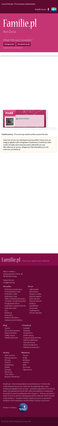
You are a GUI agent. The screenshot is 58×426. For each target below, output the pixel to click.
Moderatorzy (28, 335)
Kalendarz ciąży (11, 294)
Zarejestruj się (23, 44)
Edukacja (8, 313)
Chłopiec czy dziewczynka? (15, 301)
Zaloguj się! (9, 44)
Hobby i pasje (10, 335)
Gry (6, 310)
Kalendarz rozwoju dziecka (15, 306)
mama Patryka (22, 118)
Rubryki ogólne (35, 296)
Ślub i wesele (34, 299)
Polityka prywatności (31, 347)
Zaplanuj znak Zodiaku (13, 320)
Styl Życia (8, 372)
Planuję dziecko (35, 301)
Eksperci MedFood (12, 377)
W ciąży (8, 360)
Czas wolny (9, 374)
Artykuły (26, 360)
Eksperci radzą (35, 294)
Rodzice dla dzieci (12, 318)
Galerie (26, 362)
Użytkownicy (7, 134)
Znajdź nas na (42, 9)
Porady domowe (35, 313)
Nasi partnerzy (29, 342)
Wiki (24, 365)
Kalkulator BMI (10, 308)
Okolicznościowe (11, 338)
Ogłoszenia (34, 289)
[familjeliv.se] (53, 9)
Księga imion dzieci (12, 303)
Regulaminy (28, 333)
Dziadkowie (34, 306)
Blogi (25, 358)
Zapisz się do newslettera (13, 48)
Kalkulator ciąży (11, 296)
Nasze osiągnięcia (30, 345)
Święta (7, 367)
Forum (25, 355)
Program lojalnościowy (32, 338)
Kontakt (26, 328)
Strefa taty (33, 308)
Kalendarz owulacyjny (13, 289)
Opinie (7, 328)
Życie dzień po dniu (12, 331)
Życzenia (26, 367)
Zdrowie (8, 370)
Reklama (26, 331)
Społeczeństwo (11, 333)
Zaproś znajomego (30, 340)
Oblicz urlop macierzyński (15, 299)
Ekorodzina (33, 292)
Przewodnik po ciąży (12, 292)
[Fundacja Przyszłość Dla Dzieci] (22, 407)
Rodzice (32, 303)
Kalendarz (9, 315)
